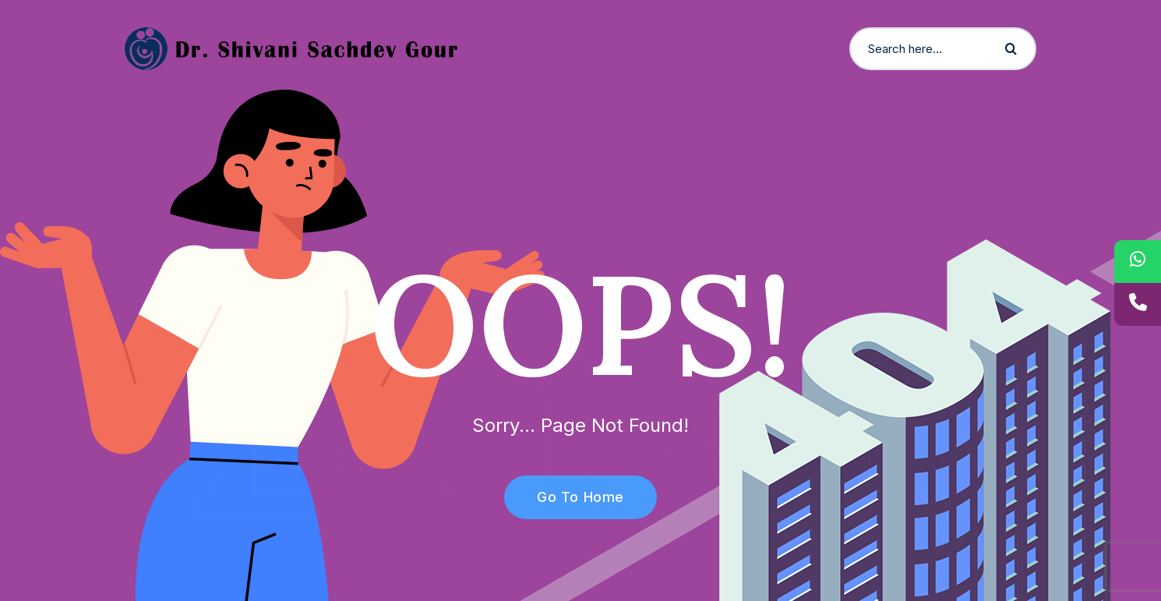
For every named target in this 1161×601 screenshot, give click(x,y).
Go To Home (571, 497)
